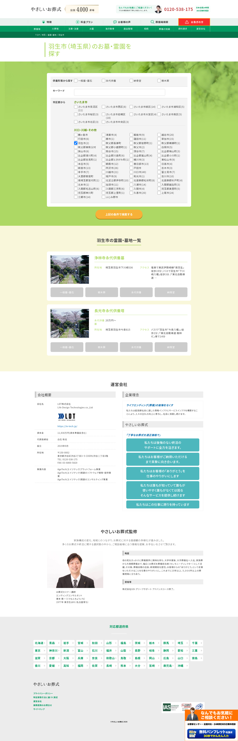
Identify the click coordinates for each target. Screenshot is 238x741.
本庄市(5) (83, 163)
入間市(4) (139, 188)
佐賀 (95, 666)
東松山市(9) (168, 159)
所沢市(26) (112, 168)
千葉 (195, 643)
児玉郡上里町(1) (115, 192)
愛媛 (52, 666)
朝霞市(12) (112, 163)
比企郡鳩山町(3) (171, 151)
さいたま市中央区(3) (117, 121)
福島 (123, 643)
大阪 (66, 658)
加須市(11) (112, 184)
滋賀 (38, 658)
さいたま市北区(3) (88, 121)
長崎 (109, 666)
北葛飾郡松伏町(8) (144, 180)
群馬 (166, 643)
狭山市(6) (83, 151)
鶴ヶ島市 (83, 134)
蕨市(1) (110, 138)
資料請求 (182, 28)
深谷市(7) (139, 151)
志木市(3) (167, 168)
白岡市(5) (167, 147)
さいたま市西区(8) (116, 106)
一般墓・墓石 (83, 80)
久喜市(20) (140, 192)
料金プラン (87, 22)
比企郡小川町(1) (171, 155)
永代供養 (109, 80)
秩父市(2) (139, 147)
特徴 (49, 22)
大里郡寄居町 (85, 176)
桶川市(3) (139, 159)
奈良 (95, 658)
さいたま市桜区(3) (88, 114)
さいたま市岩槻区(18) (116, 116)
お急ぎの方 (197, 22)
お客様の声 (124, 22)
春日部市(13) (141, 163)
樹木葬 (163, 80)
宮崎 (152, 666)
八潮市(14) (140, 184)
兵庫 (80, 658)
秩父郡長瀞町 (113, 143)
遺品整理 (128, 28)
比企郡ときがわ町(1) (117, 159)
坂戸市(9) (111, 176)
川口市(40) (140, 172)
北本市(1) (83, 184)
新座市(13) (84, 168)
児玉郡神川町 (85, 192)
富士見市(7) (168, 172)
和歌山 (110, 658)
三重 (195, 650)
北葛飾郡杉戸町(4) (172, 180)
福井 (109, 650)
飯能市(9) (139, 134)
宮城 (80, 643)
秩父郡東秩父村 (87, 147)
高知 (66, 666)
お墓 (92, 28)
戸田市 (137, 168)
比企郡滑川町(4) (87, 155)
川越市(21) (112, 172)
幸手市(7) (83, 172)
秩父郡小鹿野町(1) (116, 147)
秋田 (95, 643)
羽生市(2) (83, 143)
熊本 (123, 666)
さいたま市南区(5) (172, 114)
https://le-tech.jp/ (67, 426)
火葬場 (55, 28)
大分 (138, 666)
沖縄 (180, 666)
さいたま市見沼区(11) (88, 108)
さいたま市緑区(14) (145, 106)
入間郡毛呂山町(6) (88, 188)
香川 (38, 666)
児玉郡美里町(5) (171, 188)
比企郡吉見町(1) (87, 159)
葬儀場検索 (162, 22)
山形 (109, 643)
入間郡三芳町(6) (115, 188)
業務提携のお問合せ (42, 705)
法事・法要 (73, 28)
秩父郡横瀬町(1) (171, 143)
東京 (38, 650)
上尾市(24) (168, 192)
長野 (138, 650)
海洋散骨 (109, 28)
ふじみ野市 (112, 197)
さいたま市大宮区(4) (145, 114)
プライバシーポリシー (43, 693)
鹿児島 (167, 666)
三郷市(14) (84, 197)
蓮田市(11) (140, 138)
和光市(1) (139, 176)
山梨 (123, 650)
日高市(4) (167, 163)
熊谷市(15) (112, 151)
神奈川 (53, 650)
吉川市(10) (168, 176)
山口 (180, 658)
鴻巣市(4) (111, 134)
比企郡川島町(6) (115, 155)
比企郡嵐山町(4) (143, 155)
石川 (95, 650)
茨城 (138, 643)
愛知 (180, 650)
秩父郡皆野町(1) (143, 143)
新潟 (66, 650)
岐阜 (152, 650)
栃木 (152, 643)
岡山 (152, 658)
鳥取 (123, 658)
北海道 (39, 643)
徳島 (195, 658)
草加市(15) (168, 138)
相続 (146, 28)
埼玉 (180, 643)
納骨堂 (135, 80)
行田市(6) (83, 138)
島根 (138, 658)
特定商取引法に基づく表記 (45, 697)
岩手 (66, 643)
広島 (166, 658)
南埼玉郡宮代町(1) (88, 180)
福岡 (80, 666)
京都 (52, 658)
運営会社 (200, 28)
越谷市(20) (168, 134)
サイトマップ (39, 709)
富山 (80, 650)
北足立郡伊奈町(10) (117, 180)
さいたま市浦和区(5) (173, 106)
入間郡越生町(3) (171, 184)
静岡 (166, 650)
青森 (52, 643)
